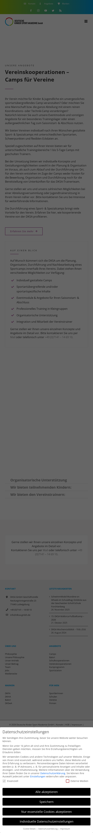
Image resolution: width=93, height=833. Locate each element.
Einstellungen (37, 776)
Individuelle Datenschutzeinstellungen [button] (46, 821)
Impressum (65, 829)
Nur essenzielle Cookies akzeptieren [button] (46, 812)
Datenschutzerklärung (52, 773)
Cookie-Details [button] (29, 829)
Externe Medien (77, 781)
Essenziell (10, 781)
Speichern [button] (46, 802)
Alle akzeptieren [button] (46, 792)
